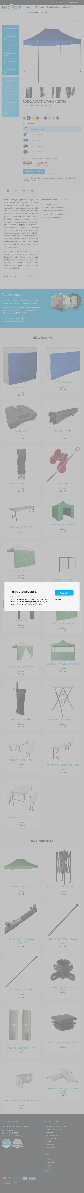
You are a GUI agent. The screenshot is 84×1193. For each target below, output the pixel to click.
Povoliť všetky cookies (64, 593)
